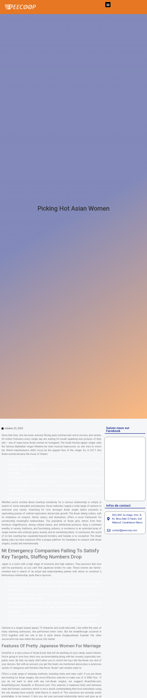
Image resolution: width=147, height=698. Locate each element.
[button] (107, 4)
